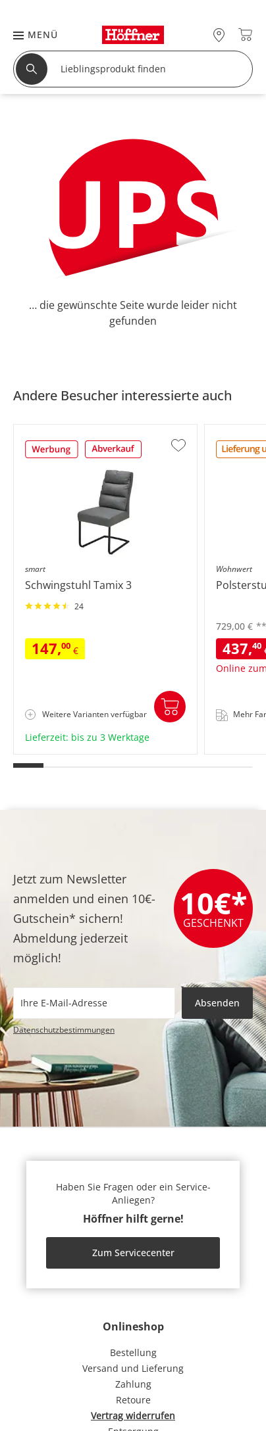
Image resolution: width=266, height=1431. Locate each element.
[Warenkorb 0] (245, 34)
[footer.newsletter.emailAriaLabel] (94, 1003)
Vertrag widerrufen (133, 1415)
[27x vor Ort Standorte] (219, 34)
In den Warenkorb (170, 706)
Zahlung (133, 1384)
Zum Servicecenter (133, 1252)
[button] (29, 34)
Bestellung (133, 1352)
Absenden (217, 1003)
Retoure (133, 1400)
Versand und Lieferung (133, 1368)
